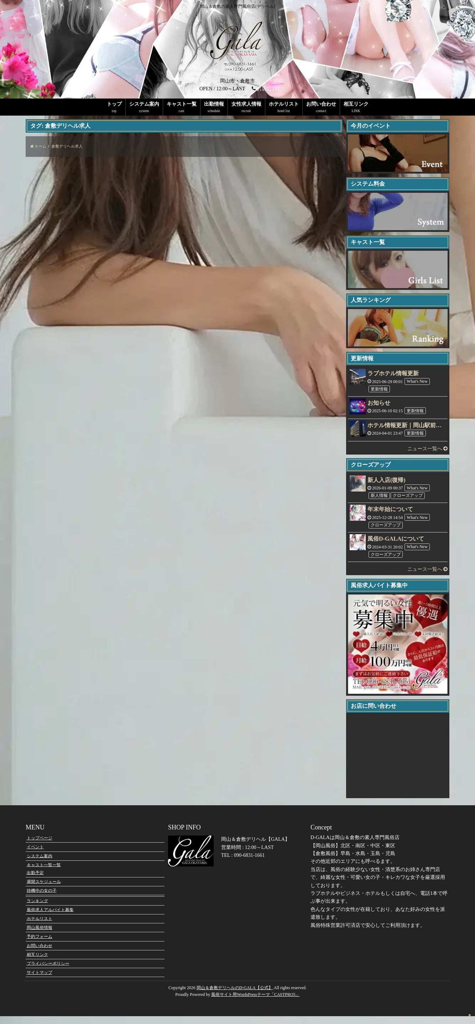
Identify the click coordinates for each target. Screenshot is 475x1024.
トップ (114, 104)
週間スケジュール (44, 889)
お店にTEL (269, 88)
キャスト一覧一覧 (44, 872)
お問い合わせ (321, 104)
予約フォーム (39, 944)
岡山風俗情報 (39, 935)
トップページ (39, 845)
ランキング (37, 908)
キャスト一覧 (182, 104)
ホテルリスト (284, 104)
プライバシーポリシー (48, 971)
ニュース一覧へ (427, 448)
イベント (35, 854)
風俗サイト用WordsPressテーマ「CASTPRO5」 (255, 1002)
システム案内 (144, 104)
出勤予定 (35, 880)
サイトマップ (39, 980)
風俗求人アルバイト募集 (50, 917)
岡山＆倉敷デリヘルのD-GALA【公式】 (235, 995)
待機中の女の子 (42, 898)
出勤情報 (214, 104)
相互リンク (356, 104)
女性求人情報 (246, 104)
